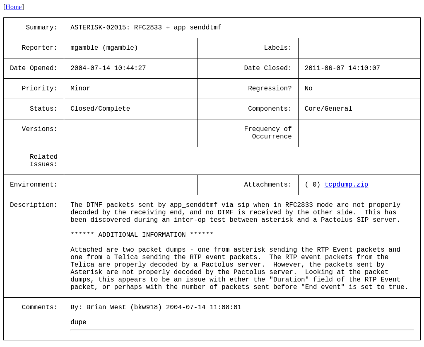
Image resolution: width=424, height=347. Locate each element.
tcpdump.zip (347, 185)
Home (13, 6)
